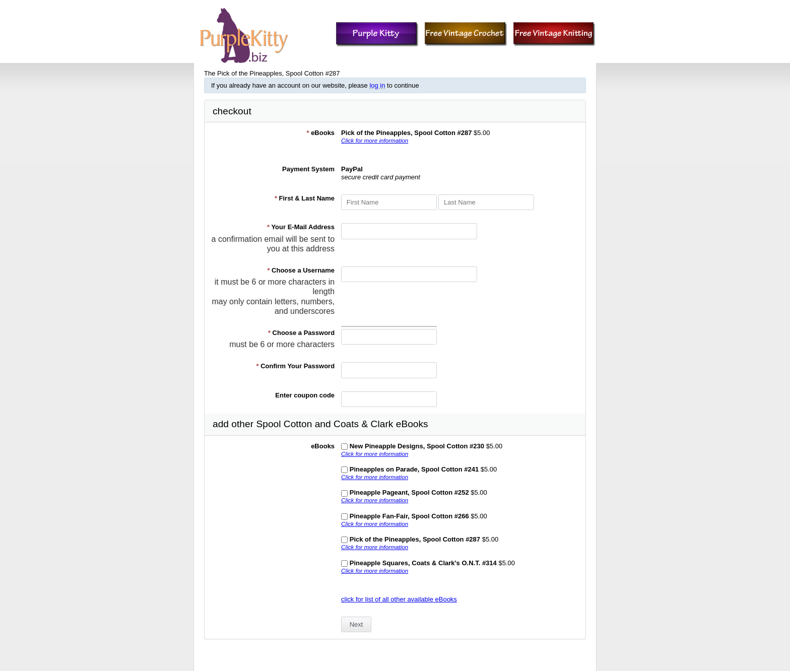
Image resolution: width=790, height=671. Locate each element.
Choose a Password (301, 333)
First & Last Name (305, 198)
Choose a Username (301, 270)
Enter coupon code (305, 395)
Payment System (308, 169)
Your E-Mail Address (301, 227)
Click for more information (374, 140)
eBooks (320, 133)
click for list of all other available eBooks (399, 599)
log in (377, 85)
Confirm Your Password (295, 366)
